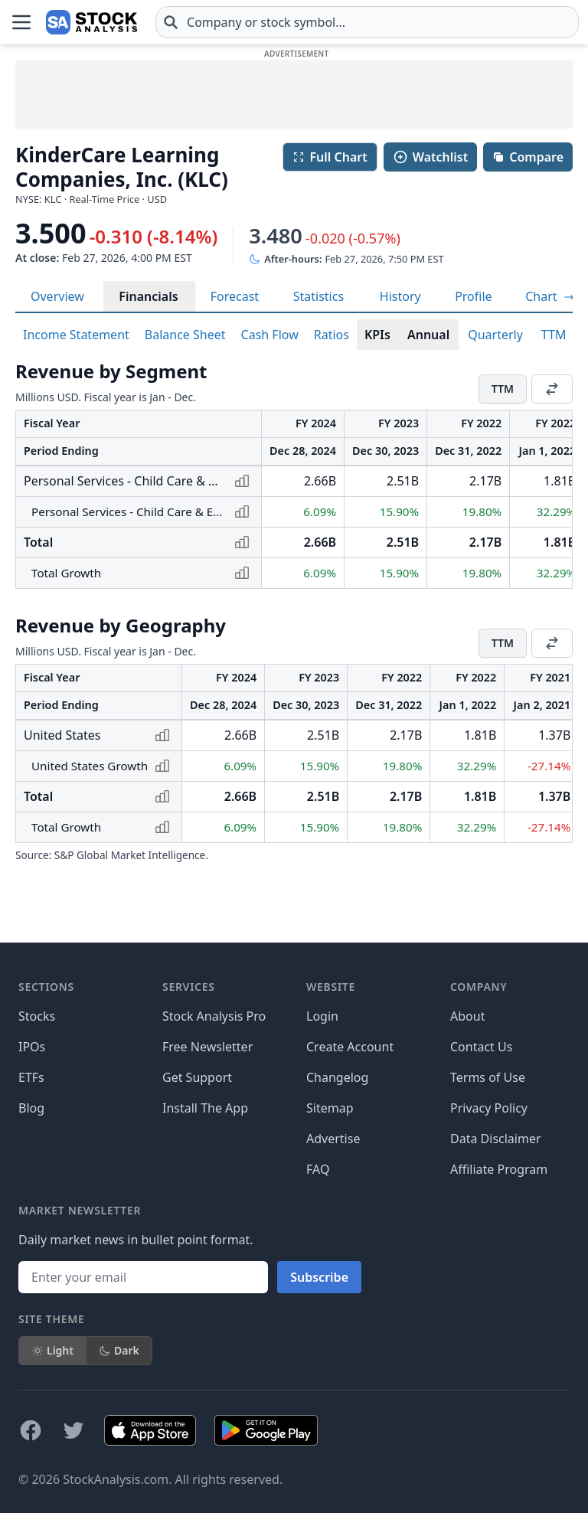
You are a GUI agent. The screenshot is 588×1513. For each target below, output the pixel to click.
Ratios (331, 334)
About (467, 1016)
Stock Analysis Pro (214, 1016)
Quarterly (495, 334)
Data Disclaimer (495, 1138)
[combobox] (367, 22)
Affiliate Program (498, 1169)
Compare (528, 157)
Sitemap (330, 1108)
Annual (428, 334)
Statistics (318, 296)
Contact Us (481, 1046)
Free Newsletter (207, 1046)
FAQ (317, 1169)
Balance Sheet (185, 334)
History (400, 296)
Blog (31, 1108)
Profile (473, 296)
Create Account (350, 1046)
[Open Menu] (21, 22)
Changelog (337, 1077)
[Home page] (91, 22)
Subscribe (319, 1277)
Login (322, 1016)
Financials (148, 296)
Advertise (333, 1138)
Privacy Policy (489, 1108)
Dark (119, 1350)
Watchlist (430, 157)
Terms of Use (487, 1077)
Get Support (197, 1077)
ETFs (31, 1077)
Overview (57, 296)
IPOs (31, 1046)
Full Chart (329, 157)
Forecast (235, 296)
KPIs (377, 334)
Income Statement (76, 334)
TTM (554, 334)
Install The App (205, 1108)
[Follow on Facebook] (30, 1430)
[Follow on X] (73, 1430)
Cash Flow (270, 334)
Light (52, 1350)
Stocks (36, 1016)
